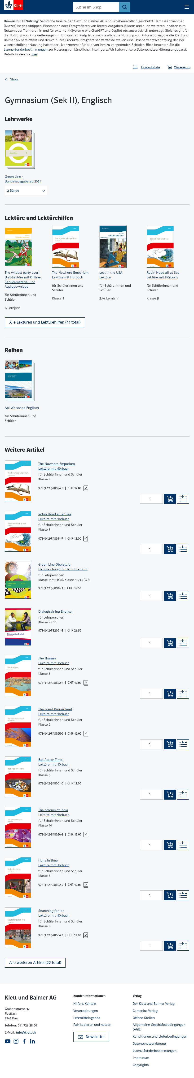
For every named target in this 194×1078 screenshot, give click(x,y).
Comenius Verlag (145, 1011)
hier (34, 54)
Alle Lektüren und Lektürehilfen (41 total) (44, 324)
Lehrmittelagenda (86, 1018)
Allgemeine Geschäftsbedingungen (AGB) (159, 1026)
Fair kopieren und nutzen (92, 1024)
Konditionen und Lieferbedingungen (160, 1036)
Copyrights (141, 1065)
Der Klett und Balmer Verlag (154, 1003)
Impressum (141, 1058)
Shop (14, 79)
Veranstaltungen (85, 1011)
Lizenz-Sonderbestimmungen (26, 49)
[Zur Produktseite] (24, 148)
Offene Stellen (144, 1018)
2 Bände (26, 190)
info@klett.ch (26, 1032)
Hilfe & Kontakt (84, 1003)
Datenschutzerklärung (149, 1043)
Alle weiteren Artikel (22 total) (35, 964)
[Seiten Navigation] (187, 7)
